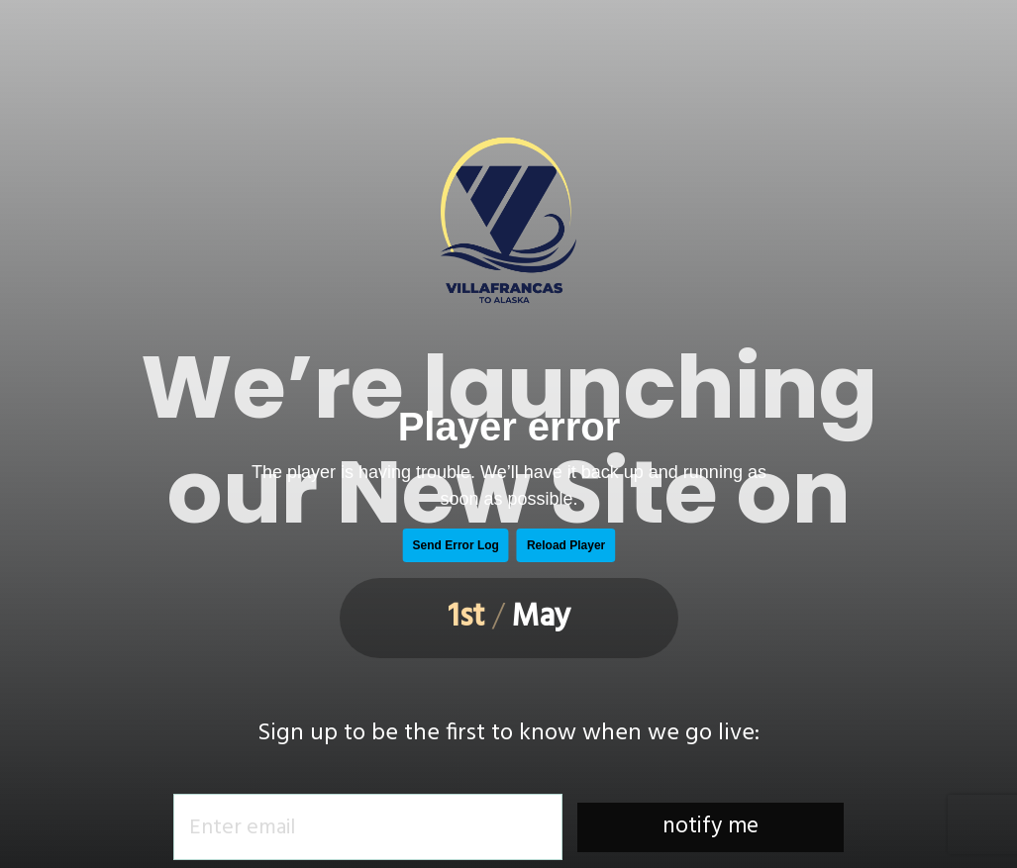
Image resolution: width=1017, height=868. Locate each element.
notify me (710, 827)
